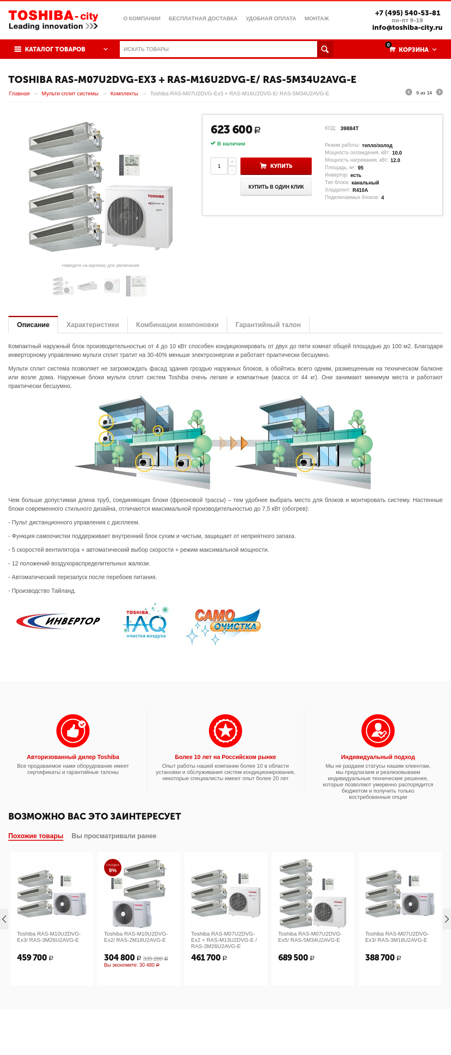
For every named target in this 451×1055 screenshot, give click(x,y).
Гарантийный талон (268, 324)
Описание (33, 324)
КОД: (330, 128)
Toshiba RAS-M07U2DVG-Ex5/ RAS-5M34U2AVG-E (310, 937)
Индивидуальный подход (378, 757)
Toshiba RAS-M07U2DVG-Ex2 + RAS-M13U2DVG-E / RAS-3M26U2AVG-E (224, 940)
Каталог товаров (55, 49)
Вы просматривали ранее (114, 835)
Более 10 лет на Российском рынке (225, 757)
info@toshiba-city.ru (407, 27)
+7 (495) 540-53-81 (407, 13)
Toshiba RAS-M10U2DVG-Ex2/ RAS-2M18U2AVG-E (136, 937)
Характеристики (92, 324)
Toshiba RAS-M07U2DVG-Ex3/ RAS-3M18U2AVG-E (397, 937)
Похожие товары (35, 835)
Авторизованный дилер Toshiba (73, 757)
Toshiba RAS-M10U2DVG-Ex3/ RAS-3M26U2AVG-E (49, 937)
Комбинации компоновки (177, 324)
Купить (281, 166)
